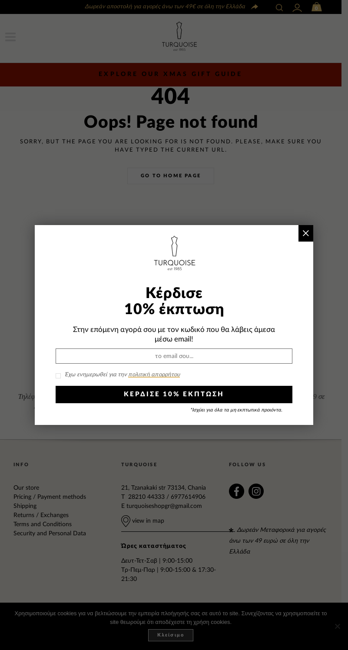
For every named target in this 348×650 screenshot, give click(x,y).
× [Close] (306, 233)
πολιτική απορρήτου (154, 375)
